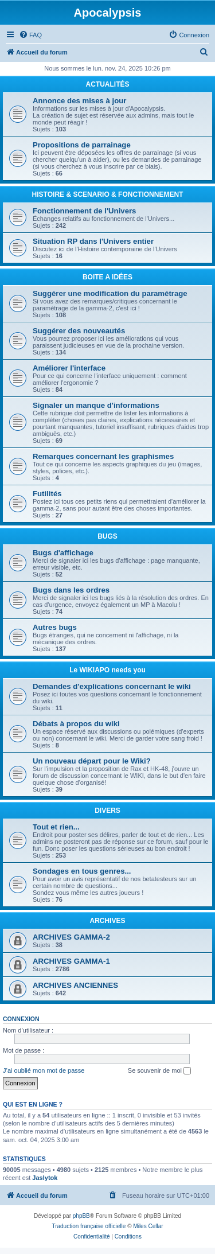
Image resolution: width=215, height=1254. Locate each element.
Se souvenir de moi (159, 1071)
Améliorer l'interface (69, 368)
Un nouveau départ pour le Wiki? (92, 761)
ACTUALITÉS (108, 84)
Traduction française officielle (89, 1226)
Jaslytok (44, 1177)
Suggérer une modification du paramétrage (110, 293)
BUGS (107, 536)
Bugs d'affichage (63, 552)
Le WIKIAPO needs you (107, 670)
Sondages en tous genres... (82, 871)
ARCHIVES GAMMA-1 (71, 961)
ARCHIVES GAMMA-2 (71, 937)
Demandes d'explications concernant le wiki (112, 686)
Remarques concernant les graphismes (103, 456)
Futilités (47, 493)
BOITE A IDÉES (107, 277)
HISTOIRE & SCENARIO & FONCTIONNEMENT (107, 194)
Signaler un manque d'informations (96, 405)
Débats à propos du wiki (76, 723)
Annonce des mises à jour (79, 100)
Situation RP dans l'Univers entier (93, 241)
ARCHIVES (107, 921)
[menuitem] (30, 35)
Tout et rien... (56, 827)
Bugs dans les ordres (71, 590)
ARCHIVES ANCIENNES (75, 985)
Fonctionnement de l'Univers (84, 211)
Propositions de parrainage (82, 145)
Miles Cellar (148, 1226)
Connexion (21, 1018)
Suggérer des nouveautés (79, 330)
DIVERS (107, 811)
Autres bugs (55, 627)
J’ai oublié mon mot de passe (43, 1070)
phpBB (81, 1216)
